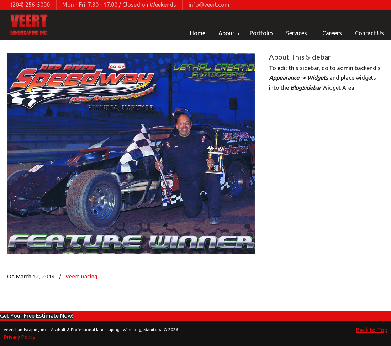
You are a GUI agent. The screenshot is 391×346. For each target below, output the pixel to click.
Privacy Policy (19, 337)
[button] (36, 316)
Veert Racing (81, 276)
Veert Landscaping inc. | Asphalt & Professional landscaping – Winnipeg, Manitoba (29, 25)
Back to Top (371, 330)
